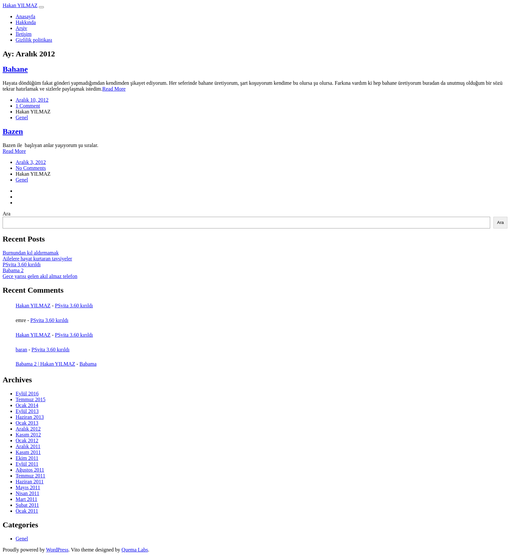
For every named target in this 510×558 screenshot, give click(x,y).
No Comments (31, 168)
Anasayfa (25, 16)
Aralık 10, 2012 (32, 100)
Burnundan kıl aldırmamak (31, 253)
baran (21, 349)
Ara (6, 213)
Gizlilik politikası (34, 40)
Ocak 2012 (27, 440)
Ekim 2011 (27, 458)
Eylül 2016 (27, 393)
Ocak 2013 (27, 423)
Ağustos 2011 (30, 470)
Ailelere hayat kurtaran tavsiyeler (37, 258)
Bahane (15, 69)
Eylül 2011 (27, 464)
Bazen (13, 131)
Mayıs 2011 (28, 487)
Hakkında (26, 22)
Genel (22, 117)
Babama (87, 364)
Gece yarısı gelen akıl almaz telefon (40, 276)
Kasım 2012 (28, 434)
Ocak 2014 (27, 405)
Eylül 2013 (27, 411)
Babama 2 (13, 270)
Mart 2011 (26, 499)
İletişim (24, 34)
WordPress (57, 549)
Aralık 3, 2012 (31, 162)
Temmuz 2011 (30, 475)
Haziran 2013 (30, 417)
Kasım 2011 (28, 452)
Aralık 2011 (28, 446)
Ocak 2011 (27, 511)
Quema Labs (135, 549)
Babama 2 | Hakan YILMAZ (45, 364)
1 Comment (28, 106)
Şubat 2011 (27, 505)
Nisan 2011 (27, 493)
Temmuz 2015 (31, 399)
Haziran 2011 (30, 481)
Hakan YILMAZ (20, 5)
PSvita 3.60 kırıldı (22, 264)
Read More (114, 89)
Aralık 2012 (28, 429)
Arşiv (21, 28)
